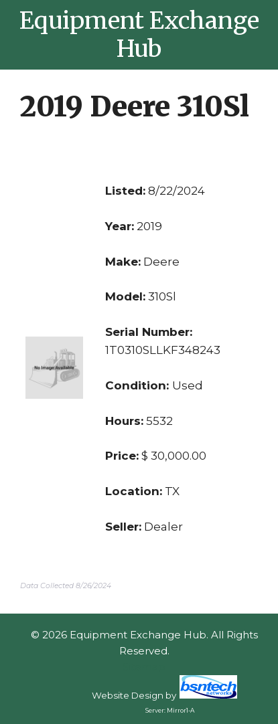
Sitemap (144, 666)
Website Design (127, 695)
